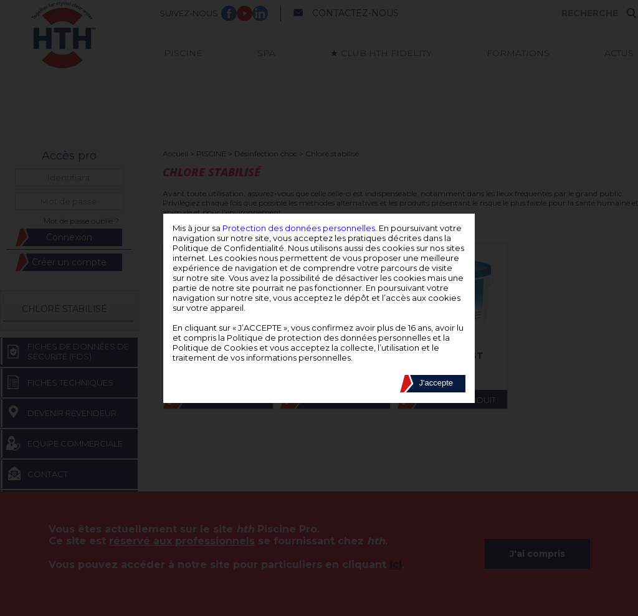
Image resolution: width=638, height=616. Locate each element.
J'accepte (436, 382)
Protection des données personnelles (298, 228)
